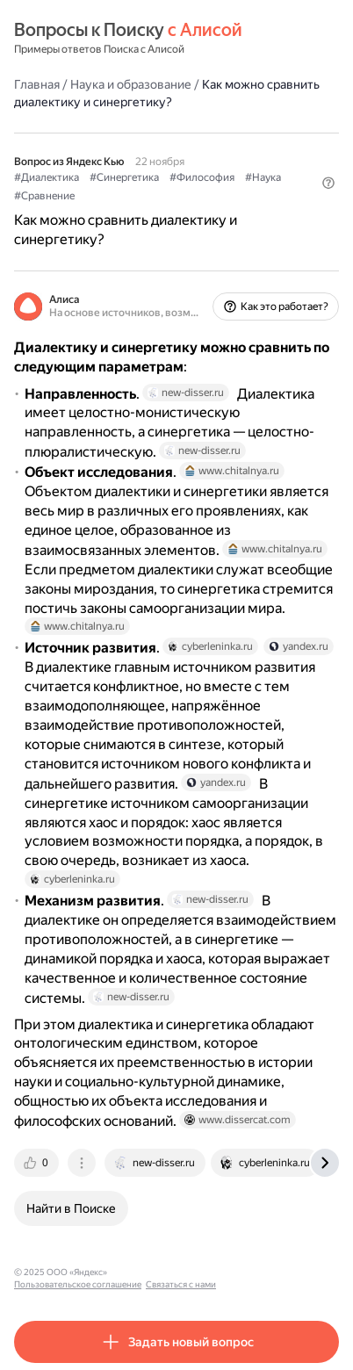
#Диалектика (46, 177)
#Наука (263, 177)
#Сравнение (44, 196)
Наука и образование (130, 84)
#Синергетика (124, 177)
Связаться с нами (282, 1272)
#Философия (201, 177)
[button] (328, 182)
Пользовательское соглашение (178, 1272)
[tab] (37, 1163)
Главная (37, 84)
